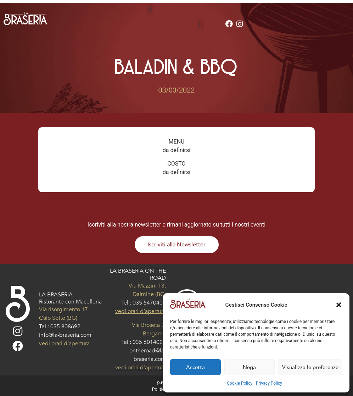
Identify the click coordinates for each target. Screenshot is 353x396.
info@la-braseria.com (65, 335)
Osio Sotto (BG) (58, 318)
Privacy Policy (269, 383)
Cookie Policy (239, 383)
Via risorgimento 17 (63, 309)
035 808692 (65, 326)
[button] (338, 304)
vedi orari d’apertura (64, 343)
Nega (249, 367)
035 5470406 (149, 303)
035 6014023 (149, 342)
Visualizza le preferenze (310, 367)
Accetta (195, 367)
